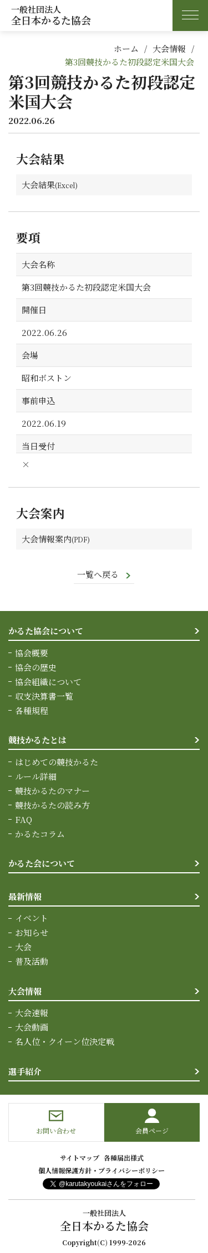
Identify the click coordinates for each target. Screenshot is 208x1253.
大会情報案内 (47, 539)
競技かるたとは (37, 739)
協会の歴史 (36, 667)
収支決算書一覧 (44, 696)
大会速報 (31, 1012)
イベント (31, 918)
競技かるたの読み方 (52, 805)
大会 (23, 946)
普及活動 (31, 961)
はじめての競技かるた (56, 762)
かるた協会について (45, 630)
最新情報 (25, 896)
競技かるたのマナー (52, 790)
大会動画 (31, 1027)
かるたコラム (40, 834)
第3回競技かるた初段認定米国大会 (129, 62)
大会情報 (169, 48)
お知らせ (31, 932)
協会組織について (48, 681)
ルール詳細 (36, 776)
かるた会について (41, 863)
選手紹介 (25, 1071)
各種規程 (31, 710)
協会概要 (31, 653)
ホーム (126, 48)
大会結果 (38, 184)
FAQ (23, 819)
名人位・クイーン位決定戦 (64, 1041)
